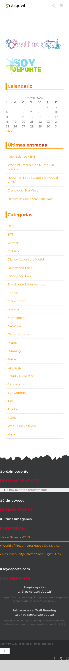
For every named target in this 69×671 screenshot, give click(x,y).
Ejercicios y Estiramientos (26, 284)
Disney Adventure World (26, 259)
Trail (10, 401)
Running (14, 351)
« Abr (9, 131)
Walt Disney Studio (22, 426)
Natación (14, 326)
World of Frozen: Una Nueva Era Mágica (31, 545)
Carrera (13, 243)
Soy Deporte (17, 392)
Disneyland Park (20, 276)
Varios (12, 417)
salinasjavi (15, 367)
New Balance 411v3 (21, 156)
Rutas (12, 359)
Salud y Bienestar (20, 376)
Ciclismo (14, 251)
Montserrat (16, 317)
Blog (11, 226)
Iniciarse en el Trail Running (34, 610)
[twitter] (60, 658)
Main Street (16, 301)
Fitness (13, 293)
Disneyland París (20, 268)
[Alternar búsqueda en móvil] (54, 6)
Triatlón (13, 409)
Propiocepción (35, 587)
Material (14, 309)
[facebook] (54, 658)
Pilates (12, 342)
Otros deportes (19, 334)
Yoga (11, 434)
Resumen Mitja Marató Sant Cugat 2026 (31, 554)
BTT (10, 234)
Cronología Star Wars (23, 190)
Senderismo (17, 384)
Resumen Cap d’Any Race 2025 (30, 199)
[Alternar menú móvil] (61, 6)
